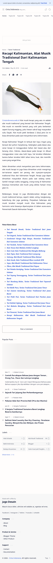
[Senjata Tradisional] (20, 406)
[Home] (4, 16)
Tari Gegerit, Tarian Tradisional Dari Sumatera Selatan (28, 235)
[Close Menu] (50, 3)
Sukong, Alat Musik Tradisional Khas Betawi (24, 257)
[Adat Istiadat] (14, 438)
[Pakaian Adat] (17, 398)
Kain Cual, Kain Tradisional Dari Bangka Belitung (26, 251)
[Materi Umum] (19, 372)
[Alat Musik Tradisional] (39, 438)
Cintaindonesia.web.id (10, 120)
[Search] (49, 9)
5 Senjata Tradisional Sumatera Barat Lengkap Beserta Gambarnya (25, 410)
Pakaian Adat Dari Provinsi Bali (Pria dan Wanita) (26, 401)
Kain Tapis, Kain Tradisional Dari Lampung (24, 254)
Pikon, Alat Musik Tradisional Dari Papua (23, 266)
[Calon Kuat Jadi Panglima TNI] (39, 449)
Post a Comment (26, 329)
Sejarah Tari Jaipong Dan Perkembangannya (24, 392)
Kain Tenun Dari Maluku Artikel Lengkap (23, 248)
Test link (44, 3)
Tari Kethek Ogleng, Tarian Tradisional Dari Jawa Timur (29, 303)
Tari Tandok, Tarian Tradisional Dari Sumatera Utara (28, 245)
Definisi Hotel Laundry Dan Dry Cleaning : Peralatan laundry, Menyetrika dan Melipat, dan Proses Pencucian (27, 423)
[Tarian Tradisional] (20, 389)
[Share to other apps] (21, 75)
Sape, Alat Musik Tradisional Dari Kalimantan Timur (27, 263)
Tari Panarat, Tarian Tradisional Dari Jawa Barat (26, 312)
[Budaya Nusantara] (14, 449)
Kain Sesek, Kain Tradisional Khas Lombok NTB (25, 260)
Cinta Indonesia (12, 9)
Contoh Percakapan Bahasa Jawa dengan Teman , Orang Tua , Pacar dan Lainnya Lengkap (26, 376)
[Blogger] (39, 444)
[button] (45, 9)
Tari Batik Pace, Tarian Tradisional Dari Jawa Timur (27, 287)
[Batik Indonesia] (14, 444)
